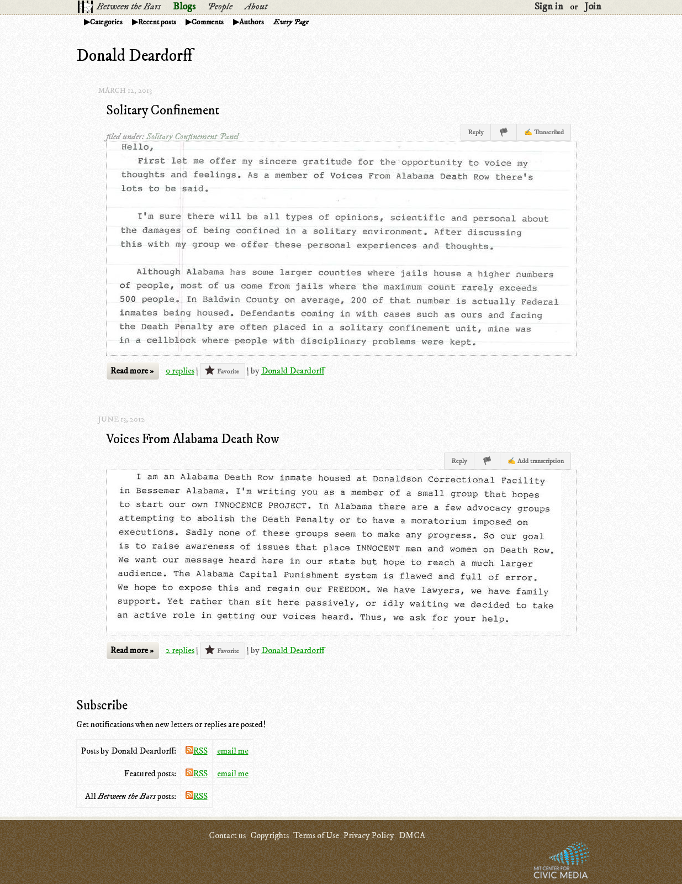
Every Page (291, 22)
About (256, 7)
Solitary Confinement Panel (192, 136)
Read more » (132, 370)
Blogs (184, 7)
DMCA (412, 835)
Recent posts (157, 22)
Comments (208, 22)
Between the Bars (129, 7)
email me (233, 750)
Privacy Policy (368, 835)
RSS (197, 750)
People (220, 7)
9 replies (180, 370)
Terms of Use (316, 835)
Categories (106, 22)
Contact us (227, 835)
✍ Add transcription (535, 461)
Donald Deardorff (292, 370)
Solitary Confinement (162, 110)
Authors (251, 22)
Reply (476, 132)
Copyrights (269, 835)
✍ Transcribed (544, 132)
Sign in (549, 7)
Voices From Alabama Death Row (192, 439)
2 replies (180, 650)
